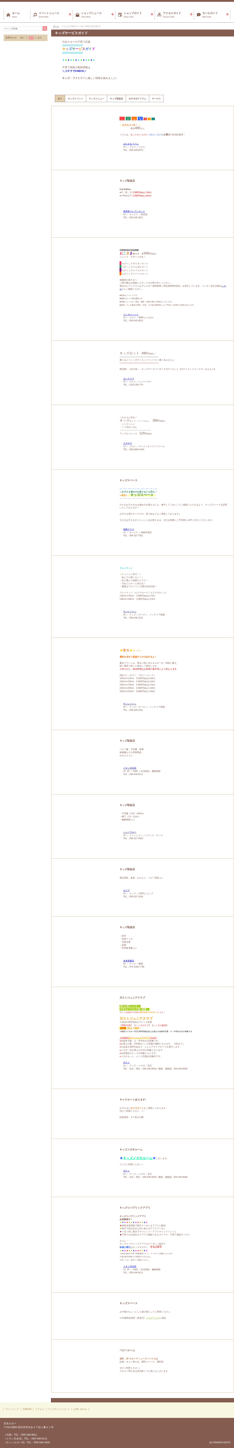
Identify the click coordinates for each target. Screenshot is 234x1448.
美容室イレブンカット (134, 211)
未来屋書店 (128, 960)
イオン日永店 (129, 768)
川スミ (126, 1062)
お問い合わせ (80, 1409)
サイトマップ (12, 1409)
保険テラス (128, 529)
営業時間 (27, 1409)
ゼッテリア (128, 378)
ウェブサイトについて (59, 1409)
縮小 (22, 37)
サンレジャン (129, 611)
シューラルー (129, 832)
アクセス (39, 1409)
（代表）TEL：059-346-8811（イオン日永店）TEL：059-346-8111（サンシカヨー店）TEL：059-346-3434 (27, 1438)
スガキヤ (127, 443)
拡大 (39, 37)
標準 (31, 37)
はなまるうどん (131, 144)
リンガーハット (131, 314)
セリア (126, 890)
